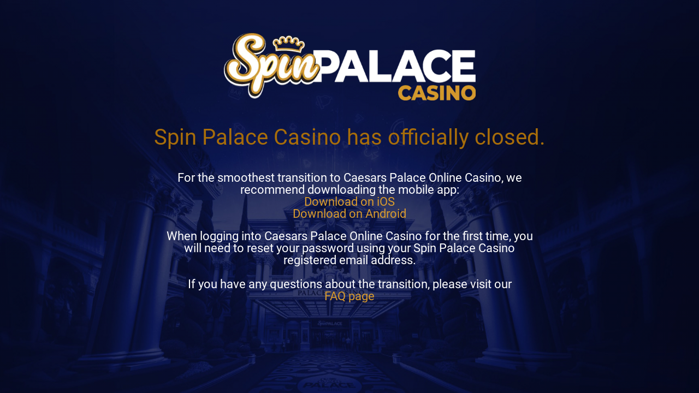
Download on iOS (349, 202)
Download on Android (349, 214)
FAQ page (349, 296)
